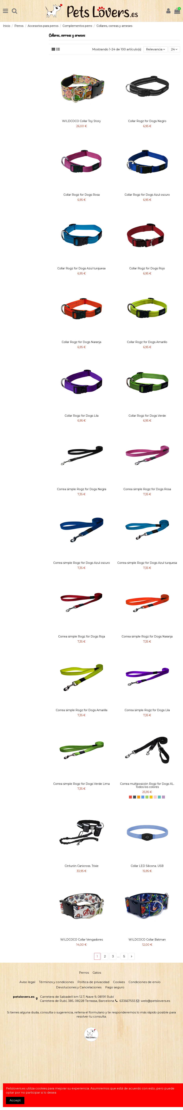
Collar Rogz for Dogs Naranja (81, 342)
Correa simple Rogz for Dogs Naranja (147, 636)
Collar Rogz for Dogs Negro (147, 121)
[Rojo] (130, 797)
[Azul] (142, 797)
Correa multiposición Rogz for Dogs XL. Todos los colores (147, 785)
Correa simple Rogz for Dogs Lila (147, 710)
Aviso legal (27, 982)
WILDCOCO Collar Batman (147, 939)
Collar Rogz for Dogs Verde (147, 415)
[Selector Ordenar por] (155, 49)
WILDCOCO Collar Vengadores (81, 939)
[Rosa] (155, 797)
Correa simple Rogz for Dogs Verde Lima (81, 784)
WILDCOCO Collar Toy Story (81, 121)
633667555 (127, 1001)
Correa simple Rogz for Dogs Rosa (147, 489)
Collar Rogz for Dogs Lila (81, 415)
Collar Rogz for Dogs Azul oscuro (147, 194)
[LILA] (163, 797)
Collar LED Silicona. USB (147, 866)
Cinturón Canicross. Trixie (81, 866)
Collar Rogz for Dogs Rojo (147, 268)
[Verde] (146, 797)
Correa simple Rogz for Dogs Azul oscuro (81, 563)
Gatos (97, 972)
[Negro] (134, 797)
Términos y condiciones (56, 982)
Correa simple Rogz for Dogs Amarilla (81, 710)
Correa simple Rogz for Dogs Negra (81, 489)
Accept (15, 1100)
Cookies (119, 982)
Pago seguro (114, 987)
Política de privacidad (93, 982)
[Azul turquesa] (159, 797)
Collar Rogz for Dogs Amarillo (147, 342)
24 (174, 49)
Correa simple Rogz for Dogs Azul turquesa (147, 563)
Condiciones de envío (145, 982)
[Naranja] (138, 797)
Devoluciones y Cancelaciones (78, 987)
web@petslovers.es (155, 1001)
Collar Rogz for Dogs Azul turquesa (81, 268)
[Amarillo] (151, 797)
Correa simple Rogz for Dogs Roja (81, 636)
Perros (84, 972)
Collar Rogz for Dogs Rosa (81, 194)
